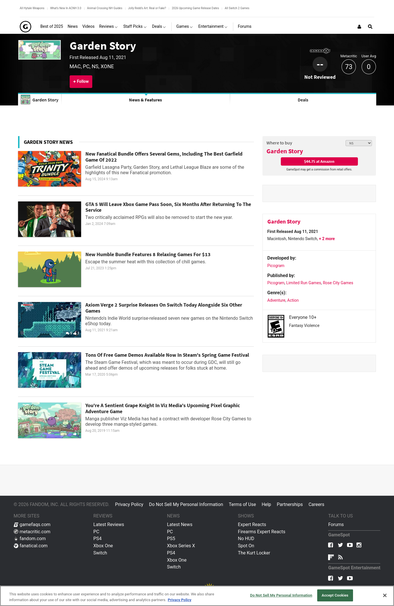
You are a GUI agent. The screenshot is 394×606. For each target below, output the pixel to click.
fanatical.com (31, 545)
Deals (303, 100)
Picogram (276, 265)
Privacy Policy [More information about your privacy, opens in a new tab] (179, 600)
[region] (197, 596)
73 (348, 67)
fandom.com (30, 538)
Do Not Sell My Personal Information (186, 504)
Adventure (276, 300)
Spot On (246, 545)
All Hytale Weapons (32, 8)
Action (293, 300)
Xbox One (103, 545)
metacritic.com (32, 531)
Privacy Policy (129, 504)
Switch (100, 553)
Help (266, 504)
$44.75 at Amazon (319, 161)
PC (96, 531)
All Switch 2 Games (237, 8)
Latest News (180, 524)
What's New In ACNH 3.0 (65, 8)
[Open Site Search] (370, 26)
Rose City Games (338, 283)
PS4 (97, 538)
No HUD (246, 538)
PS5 (171, 538)
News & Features (145, 100)
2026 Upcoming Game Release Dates (195, 8)
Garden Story (103, 45)
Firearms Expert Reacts (261, 531)
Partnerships (290, 504)
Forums (336, 524)
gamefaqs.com (32, 524)
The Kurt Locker (254, 553)
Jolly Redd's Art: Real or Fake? (147, 8)
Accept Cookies (335, 595)
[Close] (385, 595)
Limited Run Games (303, 283)
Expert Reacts (252, 524)
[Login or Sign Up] (359, 26)
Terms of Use (242, 504)
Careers (316, 504)
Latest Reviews (108, 524)
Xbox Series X (181, 545)
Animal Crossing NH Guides (104, 8)
